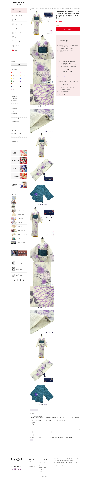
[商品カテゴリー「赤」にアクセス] (15, 72)
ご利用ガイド (63, 462)
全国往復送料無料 (63, 460)
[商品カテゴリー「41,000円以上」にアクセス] (19, 108)
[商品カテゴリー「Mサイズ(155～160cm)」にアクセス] (19, 136)
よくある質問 (56, 464)
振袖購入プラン (42, 462)
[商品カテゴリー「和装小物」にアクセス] (44, 473)
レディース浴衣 (42, 8)
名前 (31, 431)
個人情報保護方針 (71, 464)
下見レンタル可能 (57, 462)
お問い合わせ (61, 464)
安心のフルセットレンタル (70, 460)
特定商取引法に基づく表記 (58, 465)
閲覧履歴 (68, 458)
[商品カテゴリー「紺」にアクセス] (15, 87)
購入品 (34, 8)
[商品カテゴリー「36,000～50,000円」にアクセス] (19, 116)
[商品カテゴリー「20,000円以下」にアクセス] (19, 100)
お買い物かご (77, 458)
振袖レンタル (31, 459)
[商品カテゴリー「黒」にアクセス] (23, 87)
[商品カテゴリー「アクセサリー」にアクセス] (44, 469)
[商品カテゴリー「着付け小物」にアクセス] (44, 471)
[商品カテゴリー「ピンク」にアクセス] (23, 72)
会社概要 (65, 464)
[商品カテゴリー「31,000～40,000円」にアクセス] (19, 106)
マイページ (64, 458)
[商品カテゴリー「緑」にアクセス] (15, 81)
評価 (31, 422)
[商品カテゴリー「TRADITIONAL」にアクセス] (19, 176)
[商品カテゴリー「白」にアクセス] (23, 84)
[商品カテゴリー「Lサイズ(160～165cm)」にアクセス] (19, 139)
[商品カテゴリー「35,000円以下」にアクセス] (19, 113)
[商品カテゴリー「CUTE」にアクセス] (19, 153)
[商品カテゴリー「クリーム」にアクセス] (23, 75)
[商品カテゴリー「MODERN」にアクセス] (19, 160)
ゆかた (37, 8)
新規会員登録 (56, 458)
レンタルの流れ (56, 460)
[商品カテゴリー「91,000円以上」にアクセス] (19, 124)
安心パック (76, 462)
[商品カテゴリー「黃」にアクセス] (15, 78)
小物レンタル (31, 469)
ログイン (60, 458)
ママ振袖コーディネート (44, 459)
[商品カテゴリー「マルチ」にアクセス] (15, 89)
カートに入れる (68, 29)
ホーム (31, 8)
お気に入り (72, 458)
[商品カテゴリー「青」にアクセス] (23, 78)
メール (32, 434)
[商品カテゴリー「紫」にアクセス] (23, 81)
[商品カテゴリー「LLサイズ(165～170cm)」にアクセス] (19, 141)
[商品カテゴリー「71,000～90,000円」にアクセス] (19, 121)
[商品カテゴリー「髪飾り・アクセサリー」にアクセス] (44, 468)
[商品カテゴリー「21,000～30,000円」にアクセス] (19, 103)
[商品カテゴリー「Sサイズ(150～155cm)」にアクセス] (19, 133)
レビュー (32, 424)
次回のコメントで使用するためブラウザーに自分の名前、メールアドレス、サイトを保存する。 (53, 437)
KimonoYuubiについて (69, 462)
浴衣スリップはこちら (61, 76)
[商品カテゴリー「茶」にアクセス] (15, 84)
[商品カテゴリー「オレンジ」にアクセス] (15, 75)
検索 (19, 64)
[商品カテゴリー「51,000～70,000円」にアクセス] (19, 119)
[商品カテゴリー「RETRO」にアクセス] (19, 168)
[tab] (34, 410)
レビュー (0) (34, 409)
